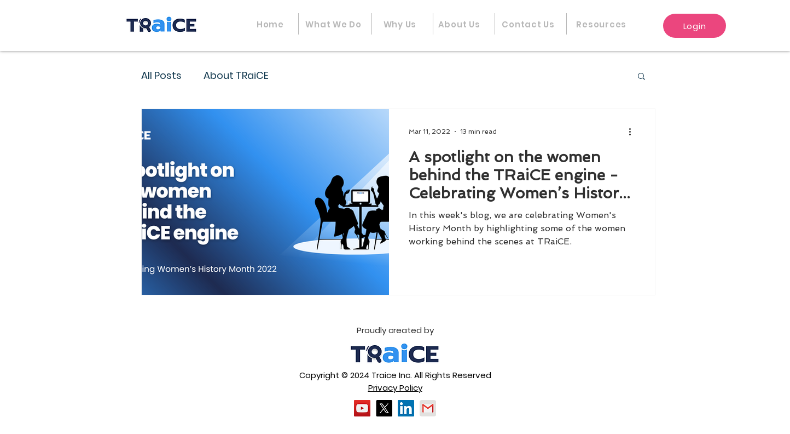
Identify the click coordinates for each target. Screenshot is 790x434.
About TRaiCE (236, 75)
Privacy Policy (395, 387)
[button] (601, 24)
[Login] (694, 26)
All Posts (161, 75)
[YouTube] (362, 408)
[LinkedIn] (406, 408)
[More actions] (633, 131)
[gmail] (428, 408)
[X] (384, 408)
